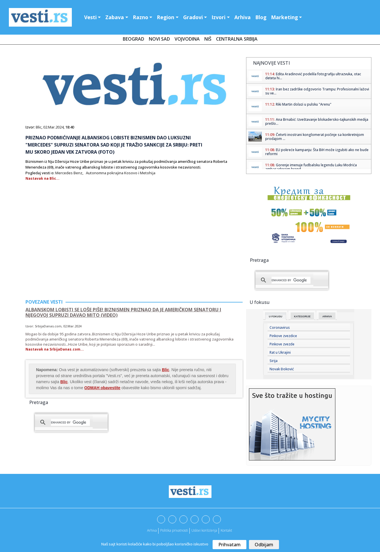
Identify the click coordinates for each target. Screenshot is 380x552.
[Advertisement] (73, 250)
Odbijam (264, 544)
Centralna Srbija (237, 39)
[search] (70, 422)
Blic (38, 127)
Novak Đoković (282, 369)
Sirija (274, 360)
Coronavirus (280, 327)
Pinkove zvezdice (283, 335)
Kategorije (302, 316)
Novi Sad (159, 39)
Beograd (133, 39)
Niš (207, 39)
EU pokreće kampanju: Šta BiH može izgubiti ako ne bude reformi (317, 151)
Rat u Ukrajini (280, 352)
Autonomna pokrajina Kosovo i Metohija (120, 172)
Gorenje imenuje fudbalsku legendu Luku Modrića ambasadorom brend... (311, 167)
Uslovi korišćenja (204, 530)
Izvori (218, 17)
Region (165, 17)
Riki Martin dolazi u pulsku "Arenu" (303, 104)
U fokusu (275, 316)
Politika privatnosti (174, 530)
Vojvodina (187, 39)
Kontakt (226, 530)
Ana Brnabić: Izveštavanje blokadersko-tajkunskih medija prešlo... (316, 121)
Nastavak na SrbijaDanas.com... (54, 349)
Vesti (90, 17)
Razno (140, 17)
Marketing (284, 17)
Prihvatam (229, 544)
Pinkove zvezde (282, 344)
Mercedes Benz (68, 172)
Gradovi (193, 17)
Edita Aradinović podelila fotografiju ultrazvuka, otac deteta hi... (313, 76)
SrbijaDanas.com (48, 326)
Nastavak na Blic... (42, 178)
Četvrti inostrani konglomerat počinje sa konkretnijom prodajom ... (314, 136)
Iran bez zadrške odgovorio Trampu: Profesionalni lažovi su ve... (317, 91)
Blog (260, 17)
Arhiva (242, 17)
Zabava (114, 17)
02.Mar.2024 (53, 127)
